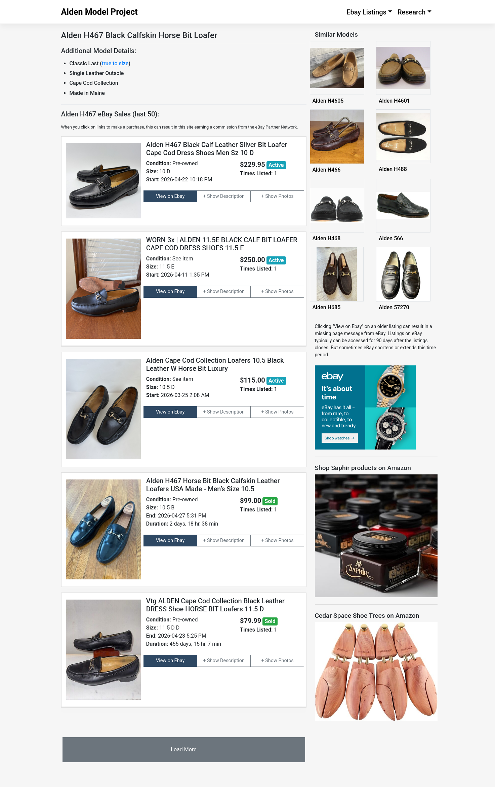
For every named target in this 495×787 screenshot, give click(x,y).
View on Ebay (170, 196)
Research (412, 12)
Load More (183, 749)
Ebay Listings (366, 12)
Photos (285, 196)
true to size (115, 63)
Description (232, 196)
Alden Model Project (99, 12)
